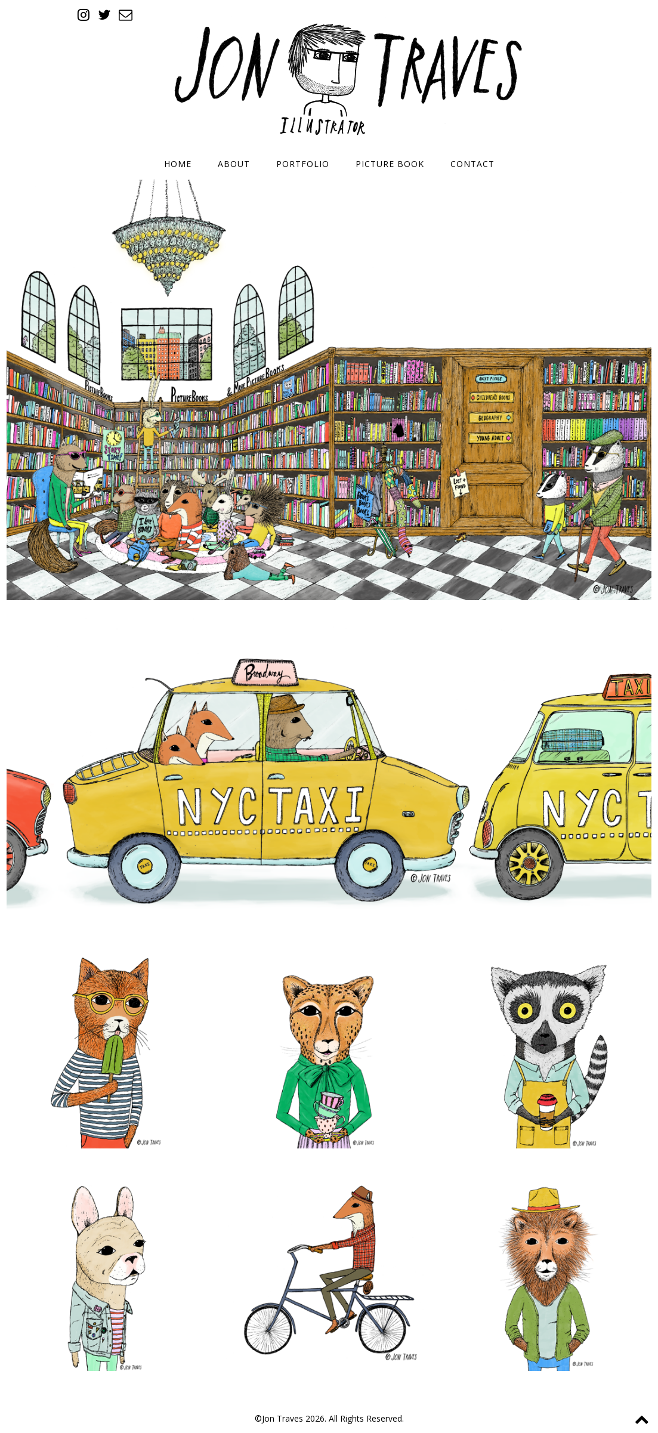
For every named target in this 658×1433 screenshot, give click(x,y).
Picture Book (390, 163)
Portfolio (302, 163)
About (234, 163)
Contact (472, 163)
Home (177, 163)
